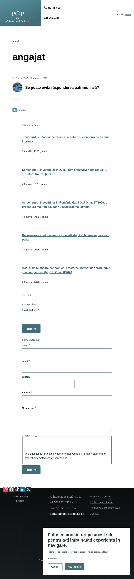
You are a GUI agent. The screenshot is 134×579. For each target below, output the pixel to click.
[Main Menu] (123, 14)
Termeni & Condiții (100, 496)
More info (52, 558)
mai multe (27, 295)
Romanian (22, 496)
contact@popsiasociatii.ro (67, 513)
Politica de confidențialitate (105, 508)
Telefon (26, 377)
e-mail (25, 361)
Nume (25, 345)
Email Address (29, 310)
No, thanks (74, 566)
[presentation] (49, 445)
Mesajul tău (28, 408)
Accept (55, 566)
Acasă (15, 41)
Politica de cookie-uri (101, 502)
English (20, 501)
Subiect (26, 392)
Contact (94, 513)
